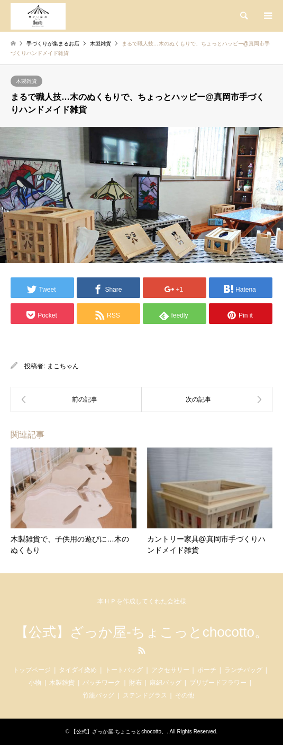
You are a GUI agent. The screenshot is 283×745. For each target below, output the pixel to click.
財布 (135, 682)
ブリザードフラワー (218, 682)
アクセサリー (170, 670)
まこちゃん (63, 366)
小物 (35, 682)
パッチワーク (102, 682)
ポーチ (206, 670)
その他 (184, 695)
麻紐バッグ (165, 682)
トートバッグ (124, 670)
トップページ (32, 670)
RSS (141, 650)
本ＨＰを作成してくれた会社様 (141, 601)
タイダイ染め (78, 670)
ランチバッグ (243, 670)
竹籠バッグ (98, 695)
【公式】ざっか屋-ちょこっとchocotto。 (141, 632)
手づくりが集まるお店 (52, 43)
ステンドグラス (145, 695)
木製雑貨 (26, 81)
